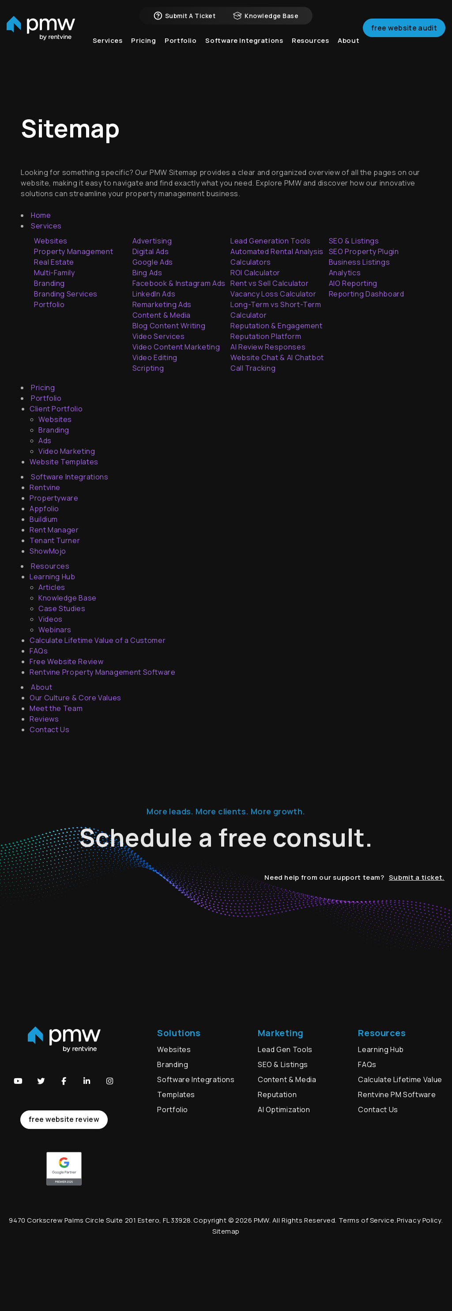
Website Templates (64, 462)
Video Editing (154, 357)
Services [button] (108, 52)
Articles (51, 587)
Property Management (73, 251)
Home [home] (41, 215)
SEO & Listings (354, 241)
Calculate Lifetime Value (400, 1079)
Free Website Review (66, 661)
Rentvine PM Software (397, 1094)
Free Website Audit (404, 37)
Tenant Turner (55, 540)
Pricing (143, 52)
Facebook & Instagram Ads (179, 283)
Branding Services (66, 294)
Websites (55, 419)
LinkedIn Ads (154, 294)
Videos (50, 619)
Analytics (345, 272)
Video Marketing (66, 451)
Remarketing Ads (162, 304)
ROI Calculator (255, 272)
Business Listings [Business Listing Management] (359, 262)
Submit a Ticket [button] (184, 22)
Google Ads (152, 262)
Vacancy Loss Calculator (273, 294)
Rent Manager (54, 530)
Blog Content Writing (169, 326)
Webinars (55, 630)
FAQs (39, 651)
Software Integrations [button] (244, 52)
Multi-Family (54, 272)
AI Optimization (284, 1109)
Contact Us (49, 729)
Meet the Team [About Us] (56, 708)
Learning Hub (52, 576)
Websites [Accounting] (51, 241)
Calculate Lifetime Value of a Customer (98, 640)
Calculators (250, 262)
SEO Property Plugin (364, 251)
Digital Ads (150, 251)
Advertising (152, 241)
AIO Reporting (353, 283)
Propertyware (54, 498)
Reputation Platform (265, 336)
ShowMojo (48, 551)
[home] (41, 38)
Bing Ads (147, 272)
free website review (64, 1119)
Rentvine (45, 487)
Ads (45, 440)
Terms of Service (367, 1220)
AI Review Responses (267, 347)
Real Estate (54, 262)
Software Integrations (195, 1079)
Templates (176, 1094)
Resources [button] (310, 52)
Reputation (277, 1094)
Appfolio (44, 508)
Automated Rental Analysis (277, 251)
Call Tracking (252, 368)
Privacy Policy (419, 1220)
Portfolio (49, 304)
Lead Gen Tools (285, 1049)
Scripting (148, 368)
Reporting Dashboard (366, 294)
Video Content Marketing (176, 347)
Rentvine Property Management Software (103, 672)
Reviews (44, 719)
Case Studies (62, 608)
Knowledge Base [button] (265, 22)
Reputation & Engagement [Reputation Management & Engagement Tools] (276, 326)
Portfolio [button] (180, 52)
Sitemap (226, 1231)
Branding (49, 283)
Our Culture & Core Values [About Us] (75, 698)
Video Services (158, 336)
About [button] (348, 52)
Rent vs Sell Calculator (269, 283)
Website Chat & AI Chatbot (277, 357)
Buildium (44, 519)
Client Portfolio (56, 409)
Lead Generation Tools (270, 241)
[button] (18, 1081)
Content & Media (161, 315)
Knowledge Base (67, 598)
